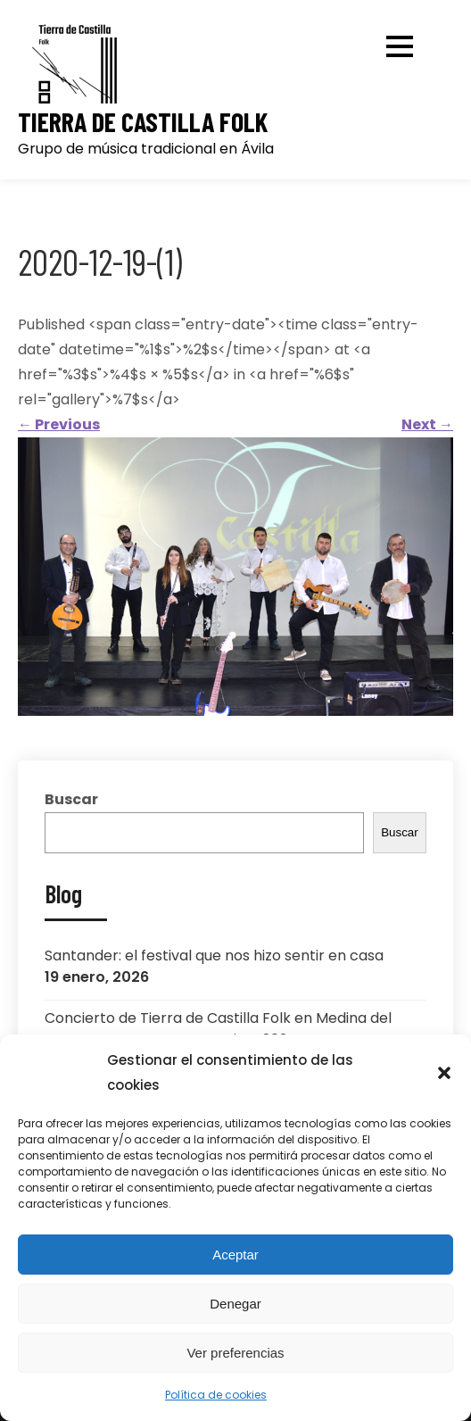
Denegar (235, 1303)
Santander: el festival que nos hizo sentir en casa (214, 955)
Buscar (71, 799)
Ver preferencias (235, 1352)
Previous (59, 424)
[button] (444, 1073)
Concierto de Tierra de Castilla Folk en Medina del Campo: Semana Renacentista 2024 (218, 1029)
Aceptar (235, 1254)
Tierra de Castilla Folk (143, 122)
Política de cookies (216, 1394)
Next (427, 424)
